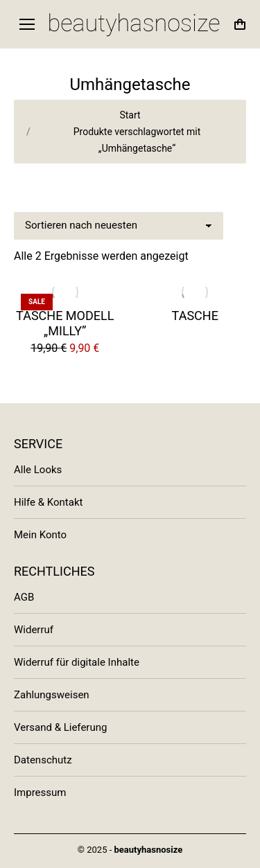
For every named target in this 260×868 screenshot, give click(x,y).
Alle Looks (38, 469)
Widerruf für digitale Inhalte (76, 662)
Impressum (40, 792)
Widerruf (33, 629)
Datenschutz (43, 760)
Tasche (195, 315)
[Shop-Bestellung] (118, 226)
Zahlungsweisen (51, 695)
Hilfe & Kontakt (48, 502)
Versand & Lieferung (60, 727)
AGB (24, 597)
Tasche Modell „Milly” (65, 323)
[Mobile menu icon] (27, 24)
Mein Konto (40, 535)
